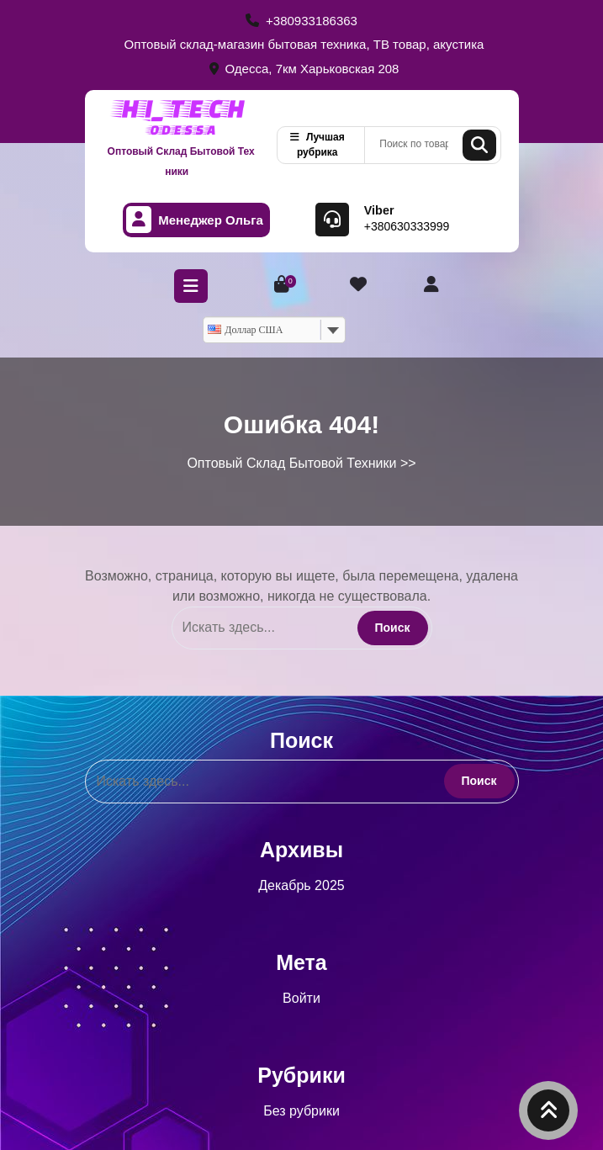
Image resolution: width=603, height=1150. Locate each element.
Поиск (479, 145)
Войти (301, 998)
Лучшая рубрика (317, 144)
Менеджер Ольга (194, 220)
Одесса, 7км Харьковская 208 (304, 68)
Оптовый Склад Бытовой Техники (181, 162)
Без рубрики (301, 1111)
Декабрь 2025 (301, 885)
